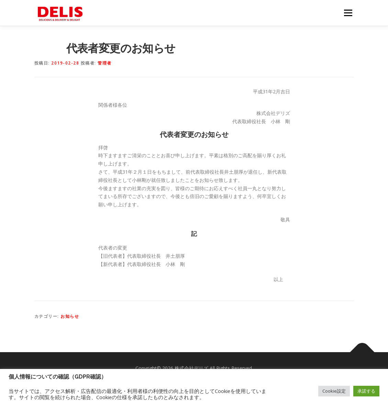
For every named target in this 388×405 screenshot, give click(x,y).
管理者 (105, 63)
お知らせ (69, 316)
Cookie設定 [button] (334, 391)
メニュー (348, 13)
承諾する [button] (366, 391)
